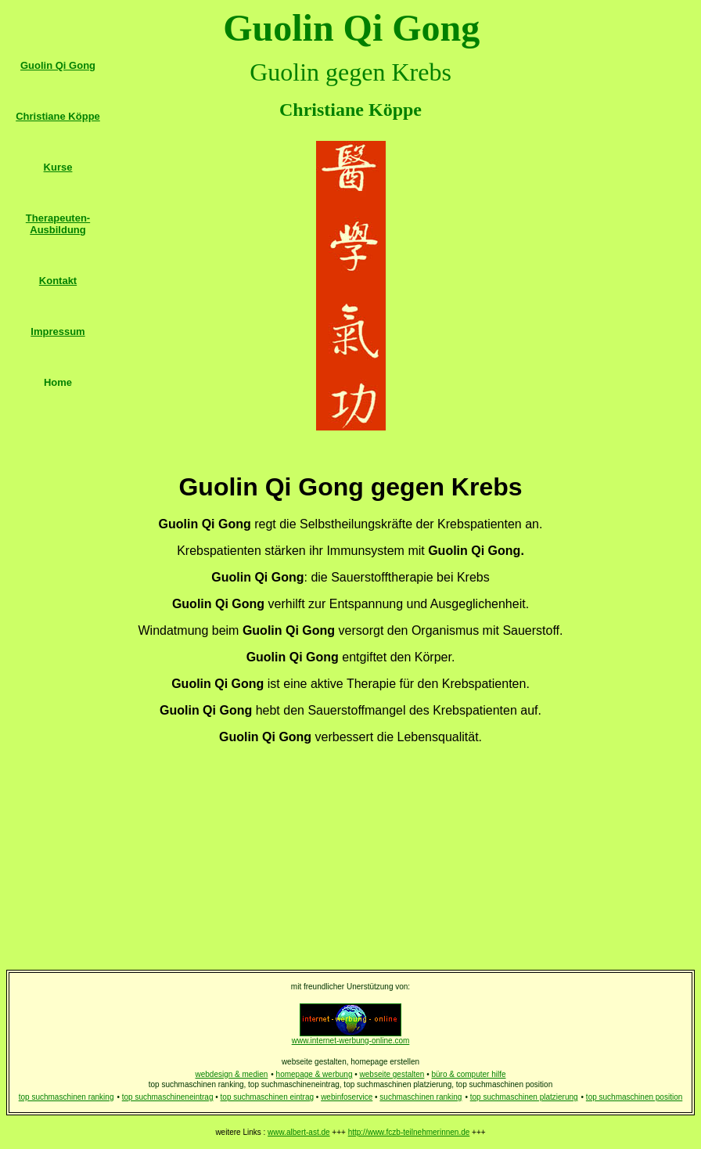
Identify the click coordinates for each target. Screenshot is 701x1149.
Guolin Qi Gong (57, 65)
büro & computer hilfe (468, 1074)
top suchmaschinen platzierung (524, 1097)
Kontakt (58, 280)
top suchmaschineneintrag (168, 1097)
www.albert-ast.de (298, 1132)
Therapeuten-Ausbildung (58, 224)
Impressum (57, 331)
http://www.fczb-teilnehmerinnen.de (409, 1132)
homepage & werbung (314, 1074)
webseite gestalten (392, 1074)
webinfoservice (346, 1097)
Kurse (58, 167)
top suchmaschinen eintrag (268, 1097)
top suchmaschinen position (634, 1097)
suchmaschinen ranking (420, 1097)
